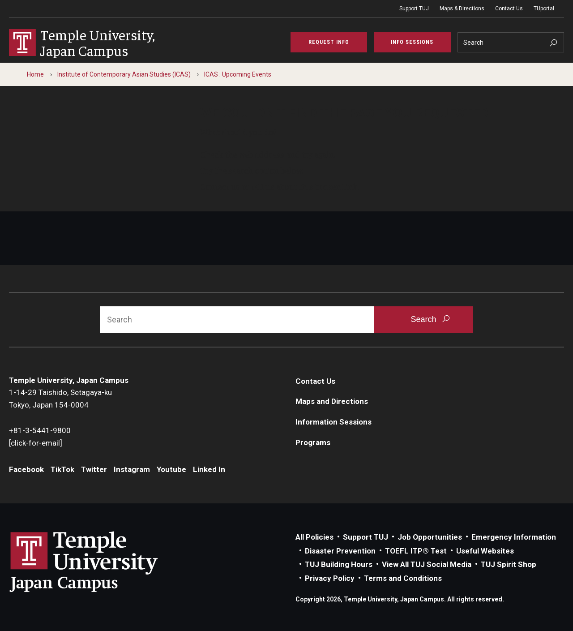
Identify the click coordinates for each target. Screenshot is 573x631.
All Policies (314, 536)
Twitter (94, 469)
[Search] (511, 42)
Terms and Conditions (403, 578)
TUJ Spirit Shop (508, 564)
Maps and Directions (331, 401)
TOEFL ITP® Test (416, 550)
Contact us (220, 186)
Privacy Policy (330, 578)
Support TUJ (414, 8)
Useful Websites (485, 550)
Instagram (132, 469)
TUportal (544, 8)
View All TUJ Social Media (426, 564)
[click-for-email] (35, 442)
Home (35, 74)
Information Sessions (333, 421)
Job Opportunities (430, 536)
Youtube (171, 469)
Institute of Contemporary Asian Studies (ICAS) (124, 74)
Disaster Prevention (340, 550)
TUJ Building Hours (338, 564)
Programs (312, 442)
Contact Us (509, 8)
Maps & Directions (462, 8)
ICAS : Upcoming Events (237, 74)
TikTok (62, 469)
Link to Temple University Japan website (98, 561)
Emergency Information (513, 536)
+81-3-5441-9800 (40, 430)
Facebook (26, 469)
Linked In (209, 469)
